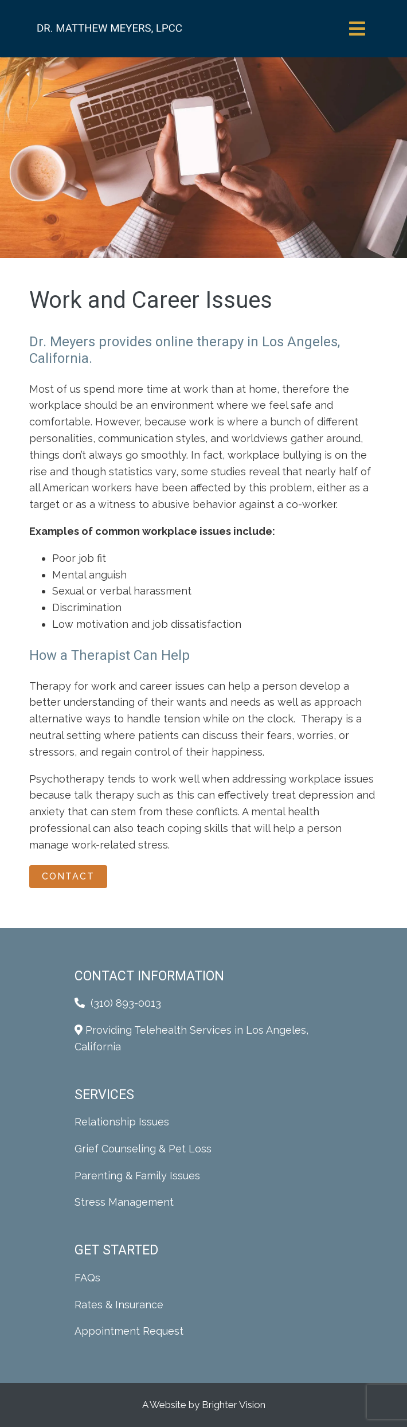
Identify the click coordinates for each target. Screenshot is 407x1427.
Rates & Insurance (119, 1305)
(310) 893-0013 (126, 1003)
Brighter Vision (233, 1404)
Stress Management (124, 1202)
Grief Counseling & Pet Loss (143, 1149)
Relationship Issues (122, 1122)
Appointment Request (129, 1331)
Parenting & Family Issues (137, 1176)
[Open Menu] (357, 28)
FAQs (87, 1278)
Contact (68, 876)
